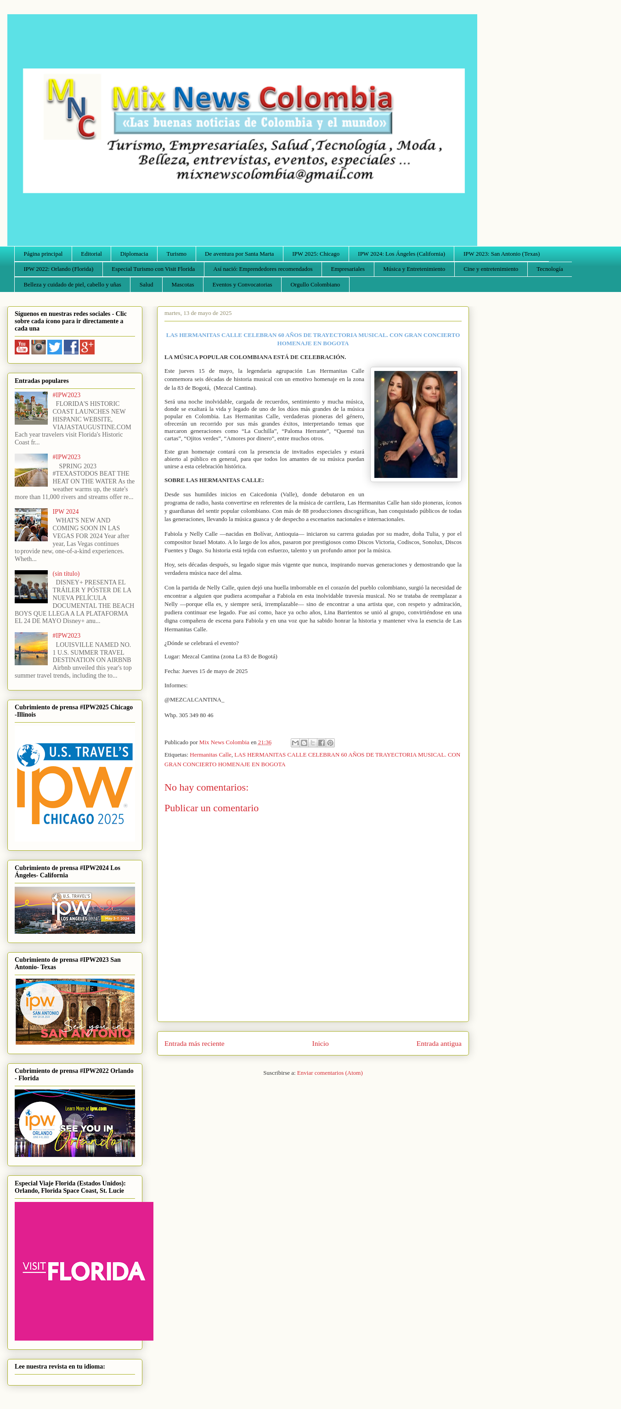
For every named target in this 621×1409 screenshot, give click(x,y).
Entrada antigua (439, 1043)
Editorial (91, 253)
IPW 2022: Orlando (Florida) (59, 268)
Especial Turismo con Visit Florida (153, 268)
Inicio (320, 1043)
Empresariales (348, 268)
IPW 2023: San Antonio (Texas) (501, 253)
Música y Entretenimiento (414, 268)
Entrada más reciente (194, 1043)
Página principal (43, 253)
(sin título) (66, 573)
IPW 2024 (66, 511)
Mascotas (182, 284)
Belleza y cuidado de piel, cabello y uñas (72, 284)
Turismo (177, 253)
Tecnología (549, 268)
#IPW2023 (67, 395)
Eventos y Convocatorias (242, 284)
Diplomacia (134, 253)
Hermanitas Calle (210, 754)
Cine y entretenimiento (490, 268)
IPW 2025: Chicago (315, 253)
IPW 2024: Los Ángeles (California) (401, 253)
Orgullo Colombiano (315, 284)
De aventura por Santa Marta (239, 253)
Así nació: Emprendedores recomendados (262, 268)
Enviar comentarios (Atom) (330, 1072)
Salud (146, 284)
